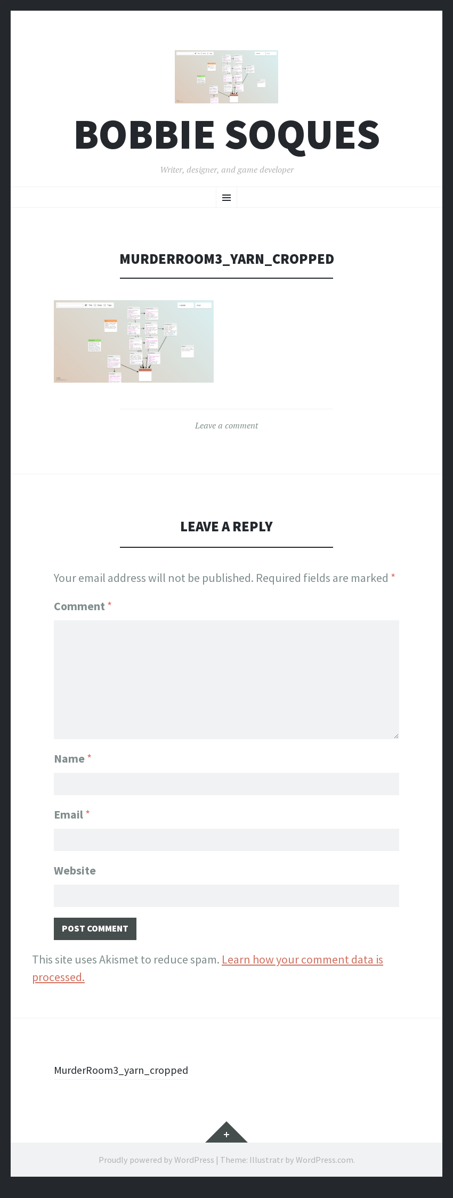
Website (75, 876)
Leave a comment (226, 431)
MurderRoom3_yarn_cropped (127, 1080)
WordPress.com (324, 1170)
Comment (83, 612)
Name (73, 760)
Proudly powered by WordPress (156, 1170)
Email (72, 818)
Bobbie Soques (226, 140)
